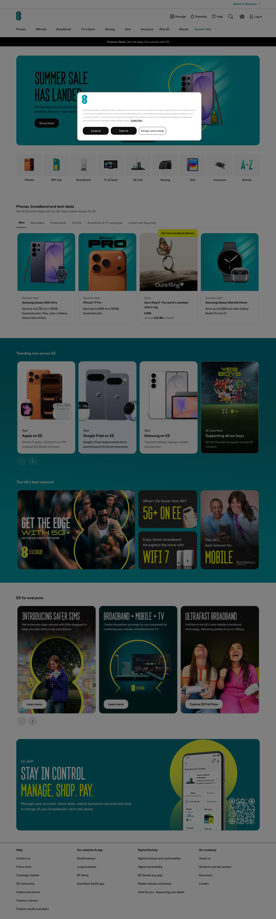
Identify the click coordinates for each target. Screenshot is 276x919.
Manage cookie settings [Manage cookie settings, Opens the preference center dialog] (152, 131)
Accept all (96, 131)
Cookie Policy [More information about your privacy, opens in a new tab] (137, 120)
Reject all (123, 131)
